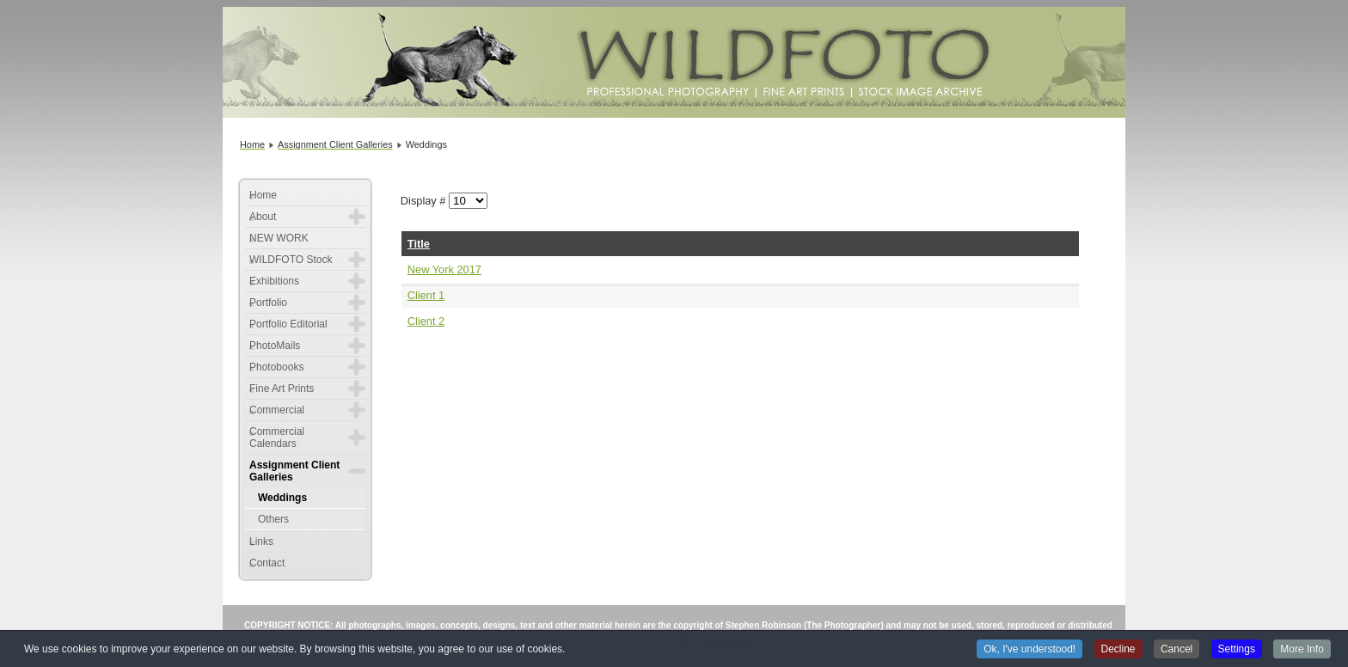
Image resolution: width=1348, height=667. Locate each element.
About (262, 217)
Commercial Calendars (276, 437)
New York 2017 (444, 269)
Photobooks (276, 367)
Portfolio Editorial (288, 324)
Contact (267, 563)
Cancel (1176, 650)
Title (418, 243)
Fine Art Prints (281, 388)
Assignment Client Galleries (294, 471)
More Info (1302, 650)
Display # (425, 200)
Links (261, 541)
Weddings (282, 498)
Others (273, 519)
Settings (1236, 650)
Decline (1118, 650)
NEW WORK (279, 238)
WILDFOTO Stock (290, 260)
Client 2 (425, 321)
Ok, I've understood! (1029, 650)
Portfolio (268, 303)
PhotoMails (274, 346)
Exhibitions (274, 281)
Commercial (276, 410)
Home (263, 195)
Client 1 (425, 295)
